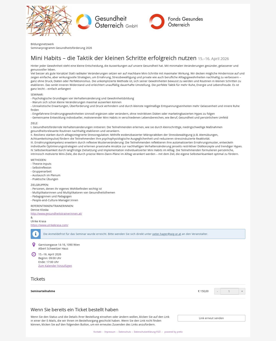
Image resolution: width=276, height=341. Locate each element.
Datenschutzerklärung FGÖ (147, 331)
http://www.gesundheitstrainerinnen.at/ (56, 213)
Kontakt (97, 331)
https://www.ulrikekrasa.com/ (49, 225)
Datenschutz (125, 331)
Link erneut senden (211, 318)
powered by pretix (173, 331)
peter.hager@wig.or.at (166, 234)
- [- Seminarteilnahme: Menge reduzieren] (217, 291)
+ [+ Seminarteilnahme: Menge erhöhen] (242, 291)
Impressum (109, 331)
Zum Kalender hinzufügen (55, 266)
